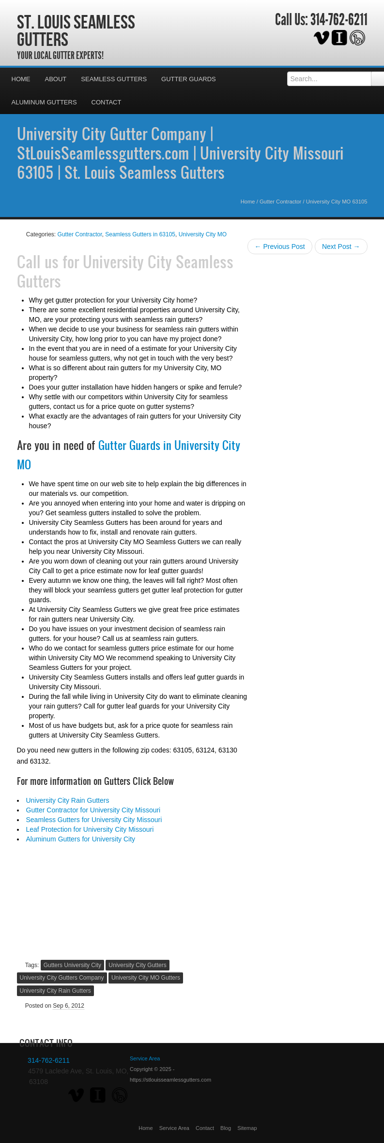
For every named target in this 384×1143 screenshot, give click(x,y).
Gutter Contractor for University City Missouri (93, 810)
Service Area (174, 1128)
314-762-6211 (339, 19)
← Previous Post (280, 246)
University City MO (203, 234)
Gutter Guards (188, 79)
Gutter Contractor (280, 201)
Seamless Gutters (114, 79)
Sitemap (247, 1128)
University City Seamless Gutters (125, 271)
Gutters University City (72, 965)
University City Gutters (137, 965)
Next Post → (341, 246)
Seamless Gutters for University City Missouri (94, 820)
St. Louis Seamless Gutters (76, 30)
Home (21, 79)
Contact (107, 102)
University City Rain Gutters (67, 800)
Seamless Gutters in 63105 (140, 234)
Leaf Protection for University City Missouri (90, 829)
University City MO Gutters (145, 977)
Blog (225, 1128)
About (56, 79)
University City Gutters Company (62, 977)
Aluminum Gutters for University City (81, 839)
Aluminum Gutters (44, 102)
